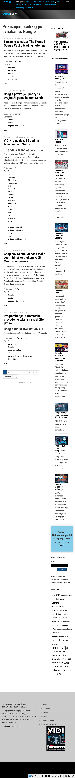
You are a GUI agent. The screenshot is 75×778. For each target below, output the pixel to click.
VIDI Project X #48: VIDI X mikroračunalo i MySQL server (61, 45)
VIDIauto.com (48, 2)
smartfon (62, 655)
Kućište (58, 614)
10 (37, 372)
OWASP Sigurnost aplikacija (59, 486)
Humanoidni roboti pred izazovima (60, 172)
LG (59, 618)
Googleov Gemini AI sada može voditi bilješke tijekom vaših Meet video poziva (24, 257)
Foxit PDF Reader (59, 140)
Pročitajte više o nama (11, 726)
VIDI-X (25, 5)
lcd (9, 224)
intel (9, 236)
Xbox (10, 221)
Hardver (18, 61)
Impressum (45, 708)
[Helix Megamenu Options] (72, 14)
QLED (10, 209)
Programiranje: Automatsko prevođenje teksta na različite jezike (24, 319)
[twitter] (7, 1)
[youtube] (10, 1)
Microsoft (66, 622)
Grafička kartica (58, 606)
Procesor (64, 640)
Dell (57, 599)
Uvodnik (63, 666)
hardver (55, 610)
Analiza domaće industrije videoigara (61, 76)
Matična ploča (57, 622)
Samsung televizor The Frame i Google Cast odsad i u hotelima (24, 43)
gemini (10, 298)
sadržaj (55, 651)
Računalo (55, 644)
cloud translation (14, 350)
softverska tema (14, 344)
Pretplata (44, 712)
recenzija (60, 648)
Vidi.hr (29, 2)
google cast (12, 79)
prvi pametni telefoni (16, 227)
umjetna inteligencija (16, 126)
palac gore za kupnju (64, 629)
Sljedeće (7, 376)
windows (11, 189)
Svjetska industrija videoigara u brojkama (60, 357)
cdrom (10, 215)
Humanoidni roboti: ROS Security (60, 235)
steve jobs (12, 203)
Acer (53, 595)
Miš (53, 625)
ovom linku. (67, 582)
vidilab (54, 670)
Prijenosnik (56, 640)
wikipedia (11, 218)
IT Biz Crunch (35, 5)
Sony (65, 659)
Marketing (44, 716)
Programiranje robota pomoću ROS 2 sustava (61, 415)
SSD (69, 659)
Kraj (15, 376)
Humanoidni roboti (60, 291)
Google (11, 76)
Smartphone (57, 659)
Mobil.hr (37, 2)
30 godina (12, 180)
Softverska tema (21, 338)
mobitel (58, 625)
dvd (9, 212)
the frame (12, 70)
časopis (69, 670)
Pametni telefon (58, 636)
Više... (6, 84)
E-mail (53, 562)
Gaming (55, 603)
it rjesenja (12, 359)
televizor (60, 663)
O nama (43, 704)
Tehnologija (12, 183)
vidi (9, 174)
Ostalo (17, 168)
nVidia (54, 629)
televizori (11, 73)
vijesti (60, 670)
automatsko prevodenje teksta (20, 356)
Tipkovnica (55, 666)
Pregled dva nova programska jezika (60, 449)
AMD (10, 233)
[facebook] (4, 1)
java (9, 186)
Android (64, 595)
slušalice (55, 655)
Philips (67, 636)
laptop (65, 614)
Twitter (10, 198)
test (66, 662)
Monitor (65, 625)
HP (61, 610)
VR (64, 670)
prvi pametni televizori (17, 239)
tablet (54, 663)
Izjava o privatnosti (48, 720)
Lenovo (54, 618)
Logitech (64, 618)
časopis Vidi (57, 674)
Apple (10, 206)
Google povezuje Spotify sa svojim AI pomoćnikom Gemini (24, 96)
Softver (18, 114)
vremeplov (12, 177)
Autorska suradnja (48, 724)
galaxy (62, 599)
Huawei (66, 610)
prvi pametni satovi (15, 230)
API (9, 353)
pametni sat (56, 633)
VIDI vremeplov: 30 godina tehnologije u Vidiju (21, 142)
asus (53, 599)
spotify (10, 123)
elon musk (12, 200)
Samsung (11, 67)
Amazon (11, 192)
